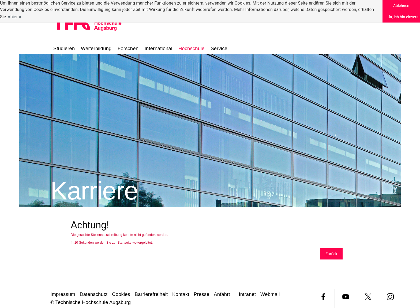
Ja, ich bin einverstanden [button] (404, 17)
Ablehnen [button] (401, 5)
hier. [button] (14, 16)
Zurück (331, 254)
